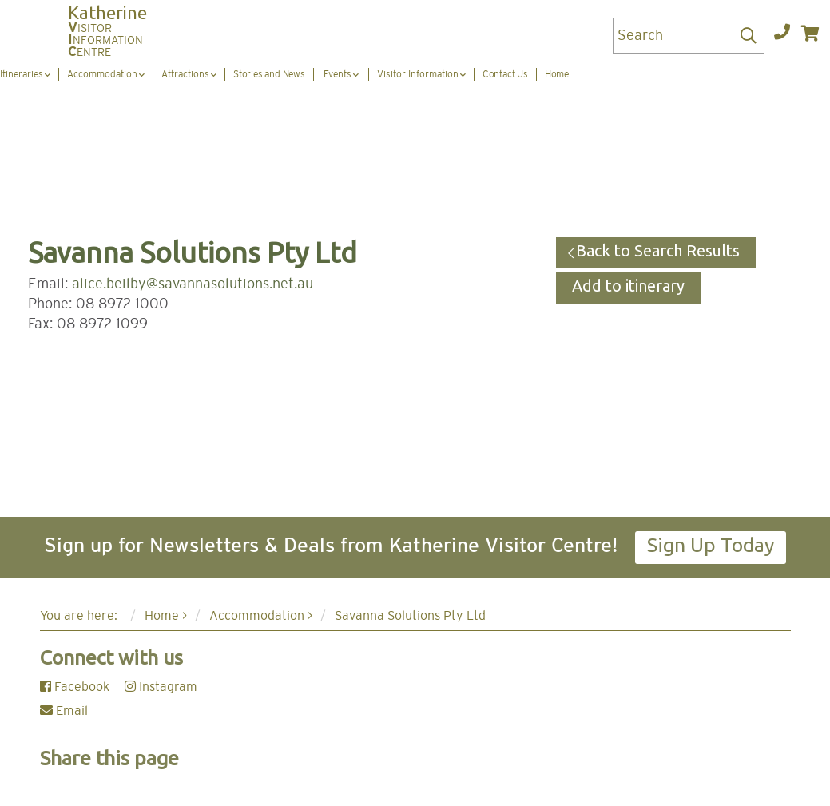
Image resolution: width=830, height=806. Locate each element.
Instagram (161, 687)
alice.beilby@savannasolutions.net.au (192, 284)
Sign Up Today (710, 545)
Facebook (74, 687)
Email (64, 711)
